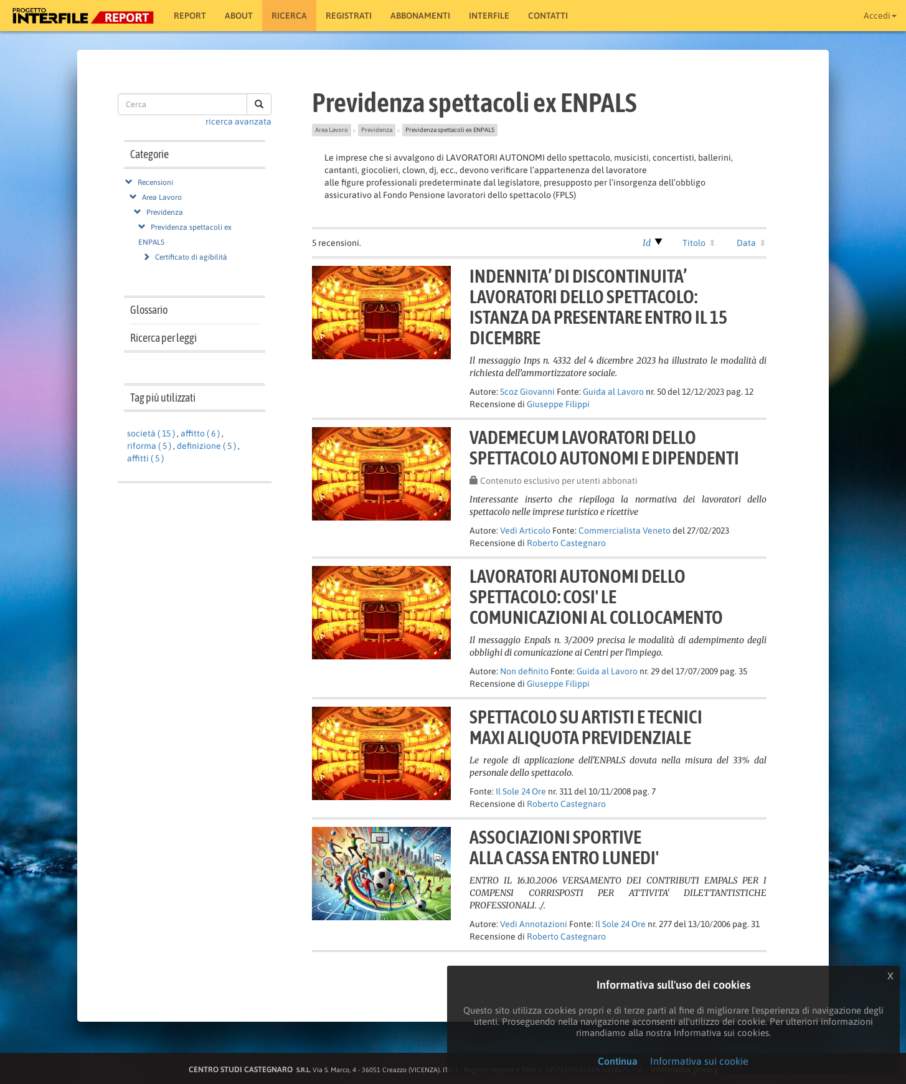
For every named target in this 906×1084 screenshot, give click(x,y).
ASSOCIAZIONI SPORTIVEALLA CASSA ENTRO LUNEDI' (564, 847)
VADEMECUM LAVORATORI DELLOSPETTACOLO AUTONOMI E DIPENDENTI (604, 447)
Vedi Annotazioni (533, 924)
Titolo (693, 243)
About (239, 16)
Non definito (524, 671)
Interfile (489, 16)
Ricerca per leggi (163, 337)
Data (746, 243)
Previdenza (164, 212)
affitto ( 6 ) (200, 433)
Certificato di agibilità (191, 257)
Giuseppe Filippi (558, 404)
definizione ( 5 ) (206, 446)
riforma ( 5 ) (149, 446)
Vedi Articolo (525, 530)
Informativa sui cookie (699, 1061)
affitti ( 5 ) (145, 458)
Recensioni (155, 182)
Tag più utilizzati (163, 397)
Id (647, 242)
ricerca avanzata (238, 121)
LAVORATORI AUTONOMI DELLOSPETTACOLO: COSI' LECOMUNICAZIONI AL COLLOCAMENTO (596, 596)
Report (190, 16)
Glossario (149, 309)
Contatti (548, 16)
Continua (618, 1061)
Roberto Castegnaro (566, 543)
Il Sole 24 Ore (521, 791)
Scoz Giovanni (527, 392)
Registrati (349, 16)
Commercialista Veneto (624, 530)
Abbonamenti (420, 16)
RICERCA (289, 16)
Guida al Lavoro (613, 392)
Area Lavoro (162, 197)
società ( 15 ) (151, 433)
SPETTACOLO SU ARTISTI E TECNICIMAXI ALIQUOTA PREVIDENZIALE (586, 727)
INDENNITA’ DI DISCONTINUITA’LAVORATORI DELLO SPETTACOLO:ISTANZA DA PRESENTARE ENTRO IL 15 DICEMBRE (598, 306)
